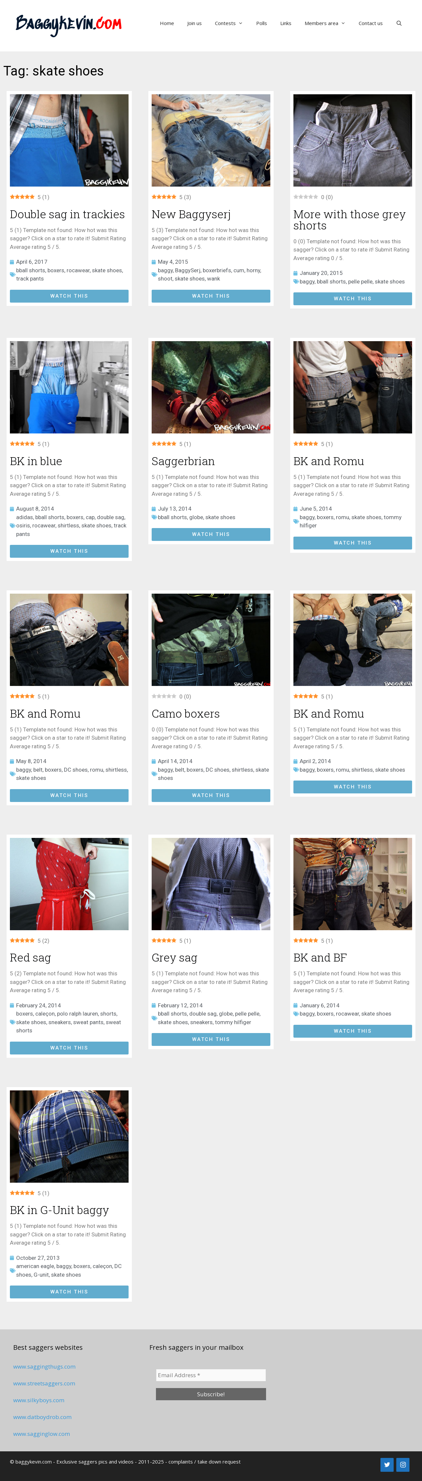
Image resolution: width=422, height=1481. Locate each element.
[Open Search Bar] (399, 23)
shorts (108, 1013)
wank (213, 278)
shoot (165, 278)
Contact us (371, 23)
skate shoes (107, 270)
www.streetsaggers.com (44, 1383)
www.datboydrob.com (42, 1417)
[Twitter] (387, 1465)
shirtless (68, 525)
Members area (328, 23)
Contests (232, 23)
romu (342, 517)
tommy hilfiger (233, 1022)
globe (196, 517)
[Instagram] (402, 1465)
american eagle (35, 1266)
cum (238, 270)
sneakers (59, 1022)
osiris (23, 525)
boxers (55, 270)
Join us (194, 23)
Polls (261, 23)
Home (167, 23)
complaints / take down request (204, 1461)
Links (285, 23)
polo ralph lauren (77, 1013)
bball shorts (30, 270)
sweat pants (88, 1022)
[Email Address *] (211, 1375)
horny (253, 270)
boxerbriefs (217, 270)
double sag (110, 517)
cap (90, 517)
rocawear (78, 270)
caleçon (45, 1013)
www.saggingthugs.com (44, 1366)
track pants (30, 278)
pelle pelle (360, 281)
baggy (165, 270)
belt (38, 769)
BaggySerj (187, 270)
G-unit (41, 1274)
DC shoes (76, 769)
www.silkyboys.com (38, 1400)
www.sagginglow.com (41, 1433)
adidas (24, 517)
